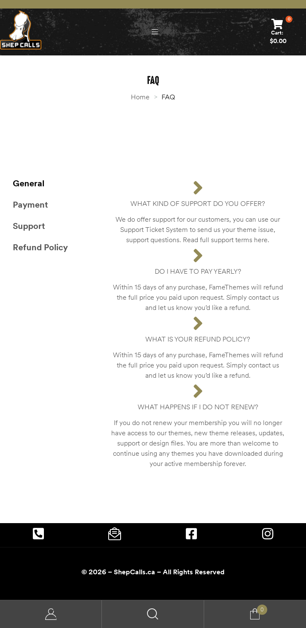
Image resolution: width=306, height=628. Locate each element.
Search (153, 614)
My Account (51, 614)
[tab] (56, 183)
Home (140, 97)
